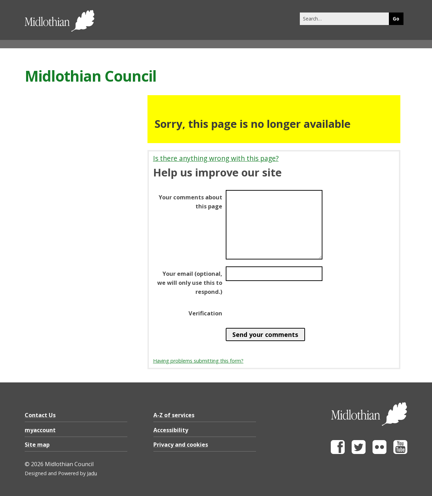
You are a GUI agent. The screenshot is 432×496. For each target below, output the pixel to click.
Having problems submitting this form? (198, 360)
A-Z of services (173, 415)
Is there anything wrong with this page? (216, 158)
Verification (205, 313)
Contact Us (40, 415)
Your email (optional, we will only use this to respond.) (189, 283)
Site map (37, 444)
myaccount (40, 430)
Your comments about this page (190, 201)
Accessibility (170, 430)
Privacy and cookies (180, 444)
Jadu (92, 473)
